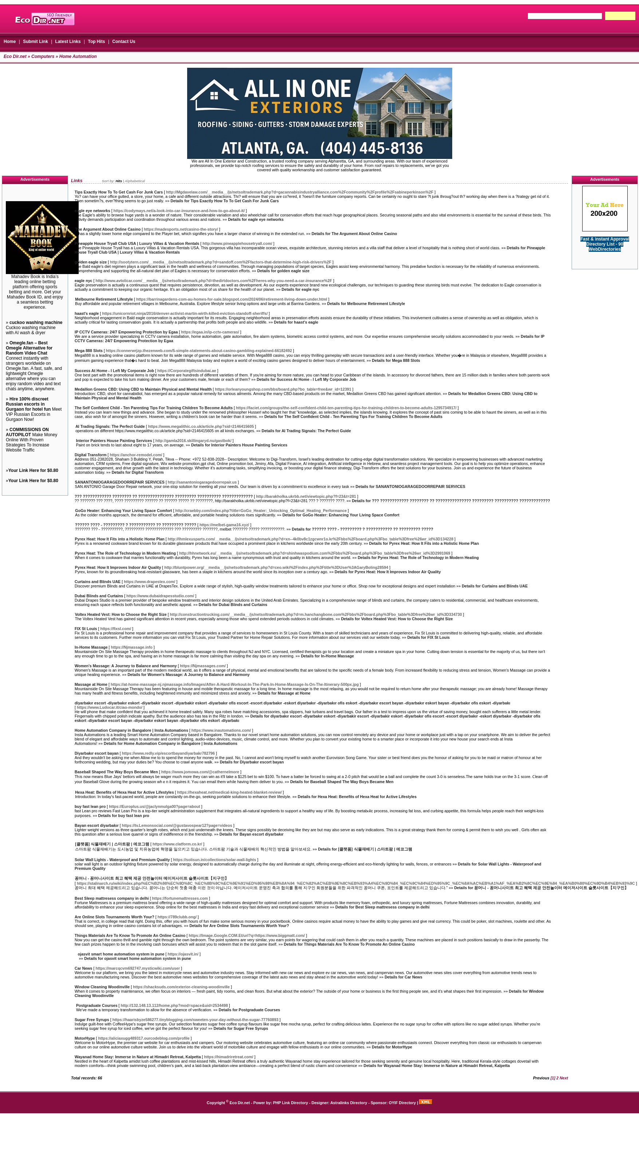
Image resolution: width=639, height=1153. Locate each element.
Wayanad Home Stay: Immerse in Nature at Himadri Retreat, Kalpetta (138, 1057)
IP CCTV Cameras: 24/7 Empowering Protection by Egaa (126, 332)
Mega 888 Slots (89, 350)
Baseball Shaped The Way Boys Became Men (116, 772)
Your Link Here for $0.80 (33, 470)
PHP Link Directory (290, 1103)
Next (564, 1078)
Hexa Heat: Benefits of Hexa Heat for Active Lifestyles (124, 792)
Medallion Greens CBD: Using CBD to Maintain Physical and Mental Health (143, 389)
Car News (83, 968)
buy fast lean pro (90, 806)
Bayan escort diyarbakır (97, 825)
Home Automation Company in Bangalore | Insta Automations (131, 730)
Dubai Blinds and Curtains (99, 596)
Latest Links (68, 41)
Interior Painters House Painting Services (114, 440)
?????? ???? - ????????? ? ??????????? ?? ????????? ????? (135, 525)
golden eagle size (91, 262)
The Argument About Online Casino (108, 229)
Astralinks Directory (348, 1103)
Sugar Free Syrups (92, 1019)
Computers (42, 56)
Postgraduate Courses (97, 1005)
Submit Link (35, 41)
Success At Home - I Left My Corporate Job (114, 370)
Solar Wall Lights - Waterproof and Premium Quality (122, 859)
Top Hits (96, 41)
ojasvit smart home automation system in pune (121, 954)
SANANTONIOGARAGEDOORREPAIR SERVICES (120, 482)
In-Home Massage (91, 647)
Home (10, 41)
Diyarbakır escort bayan (97, 753)
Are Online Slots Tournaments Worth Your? (114, 917)
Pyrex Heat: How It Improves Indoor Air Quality (118, 567)
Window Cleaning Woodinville (102, 987)
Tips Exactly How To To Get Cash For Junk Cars (119, 192)
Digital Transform (91, 455)
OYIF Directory (402, 1103)
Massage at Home (91, 684)
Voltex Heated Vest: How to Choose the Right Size (121, 614)
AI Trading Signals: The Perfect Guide (110, 426)
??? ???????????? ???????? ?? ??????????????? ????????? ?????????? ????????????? (164, 496)
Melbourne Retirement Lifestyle (104, 299)
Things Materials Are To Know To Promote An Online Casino (130, 935)
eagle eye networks (92, 210)
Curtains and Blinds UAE (98, 581)
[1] (553, 1078)
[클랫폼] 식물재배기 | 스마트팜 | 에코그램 (112, 844)
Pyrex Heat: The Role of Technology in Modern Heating (125, 553)
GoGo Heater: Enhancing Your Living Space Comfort (123, 510)
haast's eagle (87, 313)
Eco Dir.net (15, 56)
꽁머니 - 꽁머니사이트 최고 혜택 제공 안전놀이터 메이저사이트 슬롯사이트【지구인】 (152, 878)
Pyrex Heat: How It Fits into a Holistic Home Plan (120, 539)
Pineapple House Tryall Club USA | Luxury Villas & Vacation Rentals (137, 243)
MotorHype (85, 1038)
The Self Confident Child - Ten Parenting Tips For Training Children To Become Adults (154, 408)
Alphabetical (135, 181)
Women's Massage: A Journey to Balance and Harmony (126, 666)
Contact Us (123, 41)
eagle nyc (83, 280)
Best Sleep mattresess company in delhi (112, 898)
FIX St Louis (86, 628)
